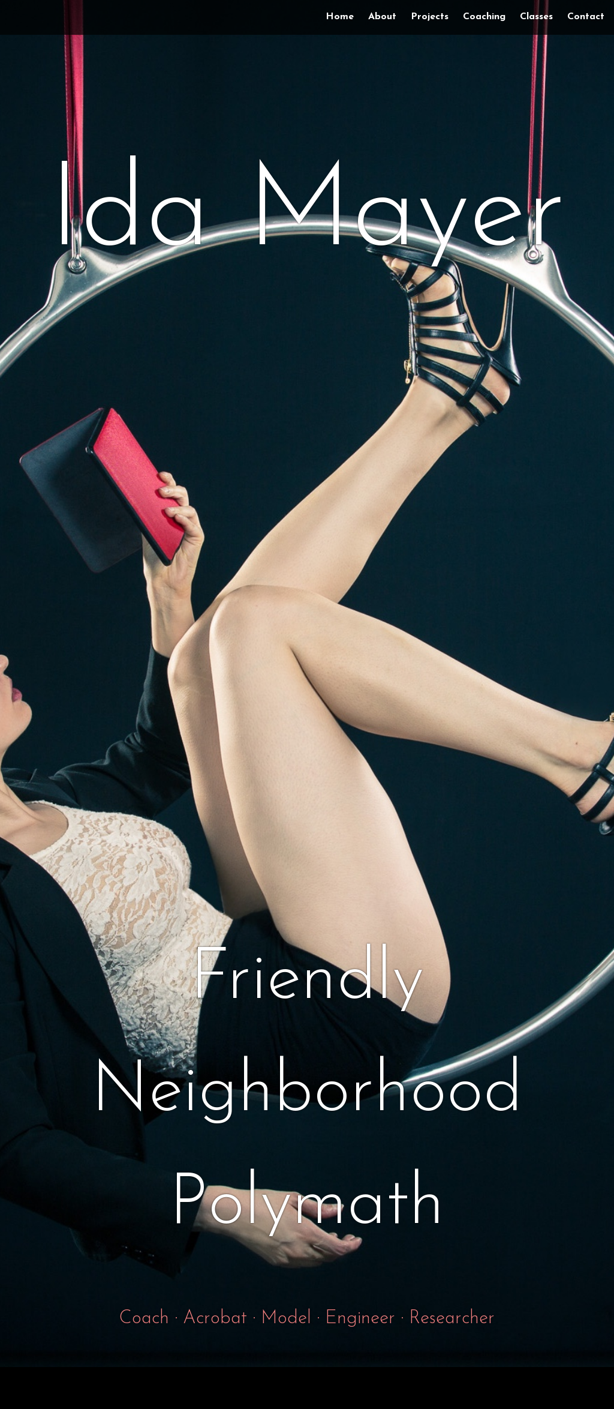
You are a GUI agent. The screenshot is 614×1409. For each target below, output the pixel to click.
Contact (585, 17)
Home (340, 17)
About (382, 17)
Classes (536, 17)
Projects (430, 17)
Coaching (484, 17)
